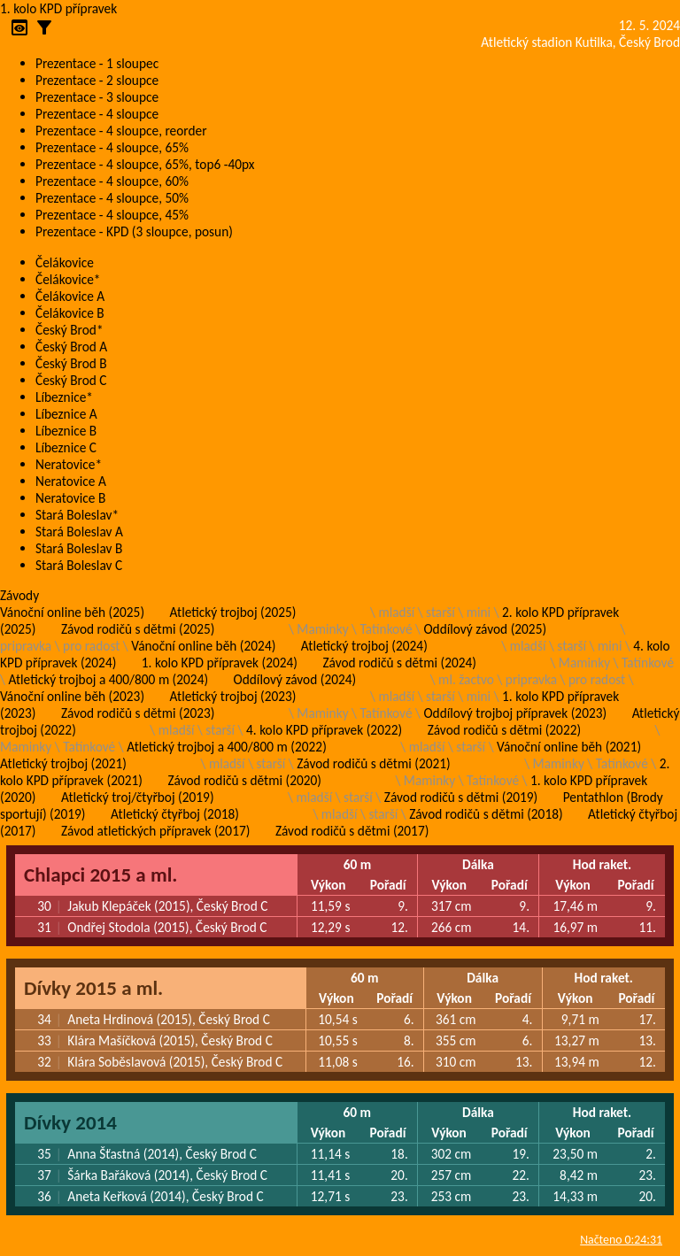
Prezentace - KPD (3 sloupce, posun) (134, 231)
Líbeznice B (66, 430)
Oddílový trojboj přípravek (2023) (515, 713)
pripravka (25, 645)
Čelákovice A (69, 296)
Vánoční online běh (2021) (569, 746)
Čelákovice (64, 262)
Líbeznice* (64, 397)
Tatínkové (386, 628)
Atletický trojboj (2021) (63, 763)
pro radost (91, 645)
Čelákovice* (67, 279)
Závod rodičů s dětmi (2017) (352, 830)
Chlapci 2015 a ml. (100, 874)
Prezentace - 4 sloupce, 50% (112, 197)
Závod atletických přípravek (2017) (155, 830)
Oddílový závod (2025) (484, 628)
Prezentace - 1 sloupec (96, 63)
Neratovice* (68, 464)
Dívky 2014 (70, 1122)
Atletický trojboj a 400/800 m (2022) (227, 746)
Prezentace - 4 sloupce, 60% (112, 181)
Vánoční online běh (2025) (72, 612)
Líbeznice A (66, 413)
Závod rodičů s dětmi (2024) (398, 662)
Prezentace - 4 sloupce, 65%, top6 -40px (144, 164)
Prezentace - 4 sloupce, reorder (121, 130)
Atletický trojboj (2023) (233, 696)
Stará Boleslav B (78, 548)
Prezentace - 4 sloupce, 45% (112, 214)
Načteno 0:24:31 (621, 1239)
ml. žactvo (466, 679)
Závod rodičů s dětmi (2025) (137, 628)
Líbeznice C (66, 447)
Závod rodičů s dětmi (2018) (485, 813)
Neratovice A (70, 481)
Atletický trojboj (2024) (364, 645)
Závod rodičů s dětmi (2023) (137, 713)
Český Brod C (71, 380)
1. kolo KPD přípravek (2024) (220, 662)
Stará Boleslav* (77, 514)
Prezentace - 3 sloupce (96, 97)
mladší (396, 612)
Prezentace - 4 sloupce (96, 113)
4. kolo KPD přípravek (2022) (324, 729)
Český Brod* (69, 329)
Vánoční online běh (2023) (72, 696)
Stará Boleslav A (79, 531)
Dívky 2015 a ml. (93, 987)
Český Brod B (71, 363)
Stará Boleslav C (78, 565)
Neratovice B (70, 497)
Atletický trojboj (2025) (233, 612)
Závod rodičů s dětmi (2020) (244, 780)
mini (479, 612)
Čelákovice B (69, 312)
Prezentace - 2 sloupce (96, 80)
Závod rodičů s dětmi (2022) (504, 729)
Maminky (322, 628)
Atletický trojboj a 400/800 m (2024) (108, 679)
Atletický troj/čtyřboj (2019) (137, 797)
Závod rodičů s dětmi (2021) (373, 763)
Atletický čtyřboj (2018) (175, 813)
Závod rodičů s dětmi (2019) (460, 797)
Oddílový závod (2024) (295, 679)
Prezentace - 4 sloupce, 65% (112, 147)
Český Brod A (71, 346)
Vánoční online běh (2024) (203, 645)
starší (440, 612)
